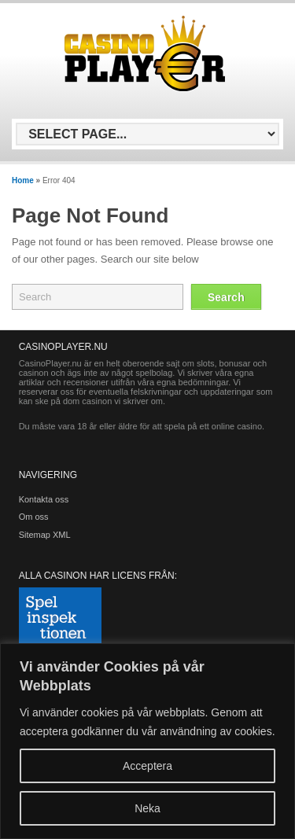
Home (23, 180)
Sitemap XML (45, 534)
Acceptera (147, 766)
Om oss (34, 516)
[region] (147, 741)
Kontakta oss (44, 499)
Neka (147, 808)
